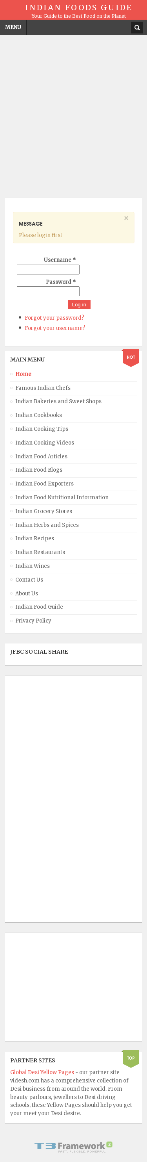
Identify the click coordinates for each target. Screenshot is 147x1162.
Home (23, 374)
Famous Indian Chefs (43, 388)
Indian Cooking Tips (41, 429)
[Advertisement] (73, 114)
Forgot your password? (54, 318)
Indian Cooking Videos (44, 442)
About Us (26, 593)
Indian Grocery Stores (43, 511)
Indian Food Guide (39, 607)
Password (61, 282)
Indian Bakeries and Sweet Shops (58, 401)
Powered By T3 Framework (73, 1147)
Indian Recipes (34, 538)
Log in (79, 305)
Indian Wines (32, 566)
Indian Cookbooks (38, 415)
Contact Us (29, 579)
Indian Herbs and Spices (47, 525)
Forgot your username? (55, 328)
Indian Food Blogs (38, 470)
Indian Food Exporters (44, 483)
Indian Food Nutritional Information (62, 497)
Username (60, 260)
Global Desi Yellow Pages (42, 1072)
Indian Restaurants (40, 552)
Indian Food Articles (41, 456)
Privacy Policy (33, 620)
